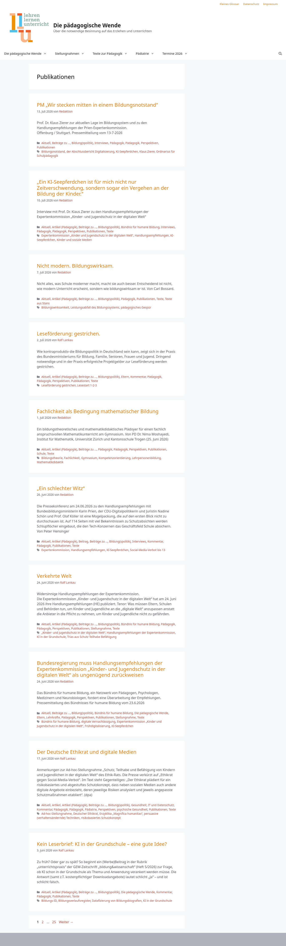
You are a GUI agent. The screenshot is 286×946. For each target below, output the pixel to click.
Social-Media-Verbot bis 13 (147, 550)
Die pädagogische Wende (87, 25)
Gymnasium (89, 458)
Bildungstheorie (52, 458)
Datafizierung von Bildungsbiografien (117, 901)
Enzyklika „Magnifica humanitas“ (121, 814)
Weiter (66, 922)
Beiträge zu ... (61, 143)
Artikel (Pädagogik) (64, 227)
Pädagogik (117, 143)
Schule (41, 453)
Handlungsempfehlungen (152, 235)
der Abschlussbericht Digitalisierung (90, 151)
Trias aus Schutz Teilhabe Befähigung (91, 637)
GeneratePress (177, 939)
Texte (110, 231)
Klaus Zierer (147, 151)
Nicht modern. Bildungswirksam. (75, 265)
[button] (280, 53)
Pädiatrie (147, 53)
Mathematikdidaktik (50, 462)
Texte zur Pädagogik (112, 53)
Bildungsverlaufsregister (74, 901)
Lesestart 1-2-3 (87, 385)
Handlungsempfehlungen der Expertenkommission (141, 633)
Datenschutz (251, 4)
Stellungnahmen (71, 53)
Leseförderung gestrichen (58, 385)
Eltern (125, 377)
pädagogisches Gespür (136, 307)
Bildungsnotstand (53, 151)
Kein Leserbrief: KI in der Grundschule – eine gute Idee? (102, 843)
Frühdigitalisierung (97, 726)
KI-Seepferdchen (127, 151)
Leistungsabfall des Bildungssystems (95, 307)
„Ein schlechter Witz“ (61, 488)
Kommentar (138, 377)
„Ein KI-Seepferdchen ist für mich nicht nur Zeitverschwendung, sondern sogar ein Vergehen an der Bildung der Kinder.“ (103, 187)
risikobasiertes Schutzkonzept (101, 818)
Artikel (56, 805)
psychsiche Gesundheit (132, 809)
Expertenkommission (55, 550)
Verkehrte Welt (54, 575)
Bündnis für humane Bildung (140, 227)
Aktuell (46, 143)
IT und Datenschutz (161, 805)
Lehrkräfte (53, 717)
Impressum (270, 4)
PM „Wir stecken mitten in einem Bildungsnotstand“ (97, 104)
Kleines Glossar (229, 4)
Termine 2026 (177, 53)
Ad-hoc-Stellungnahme (56, 814)
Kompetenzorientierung (115, 458)
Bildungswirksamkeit (55, 307)
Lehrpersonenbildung (146, 458)
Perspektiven (149, 143)
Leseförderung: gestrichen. (68, 333)
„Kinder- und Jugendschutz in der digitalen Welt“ (73, 633)
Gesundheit (139, 805)
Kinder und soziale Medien (74, 240)
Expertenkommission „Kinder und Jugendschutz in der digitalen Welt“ (87, 235)
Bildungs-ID (49, 901)
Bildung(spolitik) (82, 143)
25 (54, 922)
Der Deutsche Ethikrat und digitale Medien (86, 751)
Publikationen (46, 147)
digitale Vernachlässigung (98, 721)
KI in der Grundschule (51, 637)
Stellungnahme (101, 628)
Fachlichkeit (72, 458)
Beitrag (83, 541)
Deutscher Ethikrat (85, 814)
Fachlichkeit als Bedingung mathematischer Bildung (98, 411)
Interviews (101, 143)
